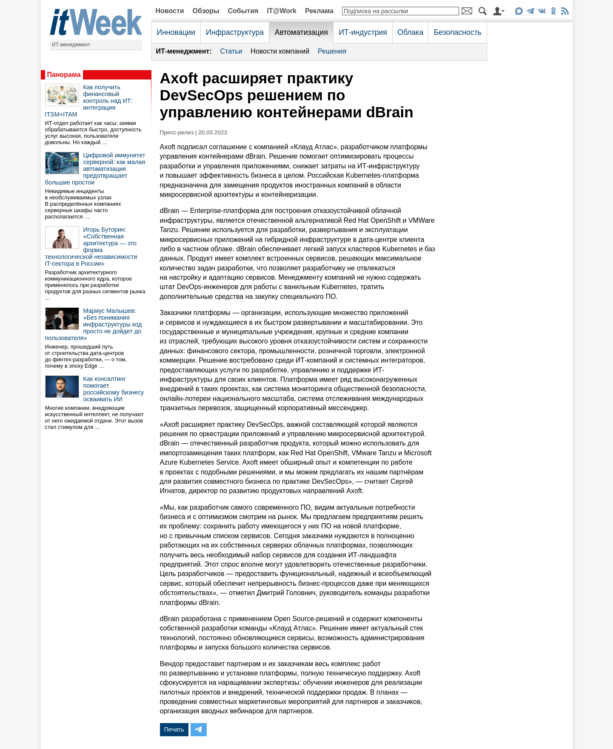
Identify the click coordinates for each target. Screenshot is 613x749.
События (243, 10)
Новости (170, 10)
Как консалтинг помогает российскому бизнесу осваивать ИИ (113, 389)
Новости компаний (280, 51)
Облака (410, 32)
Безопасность (458, 32)
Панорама (64, 74)
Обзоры (206, 10)
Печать (174, 729)
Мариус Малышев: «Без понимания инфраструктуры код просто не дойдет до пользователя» (93, 324)
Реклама (319, 10)
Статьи (231, 51)
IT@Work (282, 10)
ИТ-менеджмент (71, 45)
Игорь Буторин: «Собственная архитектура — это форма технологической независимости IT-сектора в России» (91, 246)
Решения (332, 51)
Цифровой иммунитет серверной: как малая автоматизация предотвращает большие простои (95, 169)
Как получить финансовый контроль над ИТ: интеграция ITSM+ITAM (89, 101)
